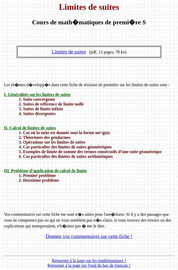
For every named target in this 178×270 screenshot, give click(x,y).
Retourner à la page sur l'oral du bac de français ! (89, 265)
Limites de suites (69, 51)
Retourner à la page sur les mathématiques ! (89, 260)
